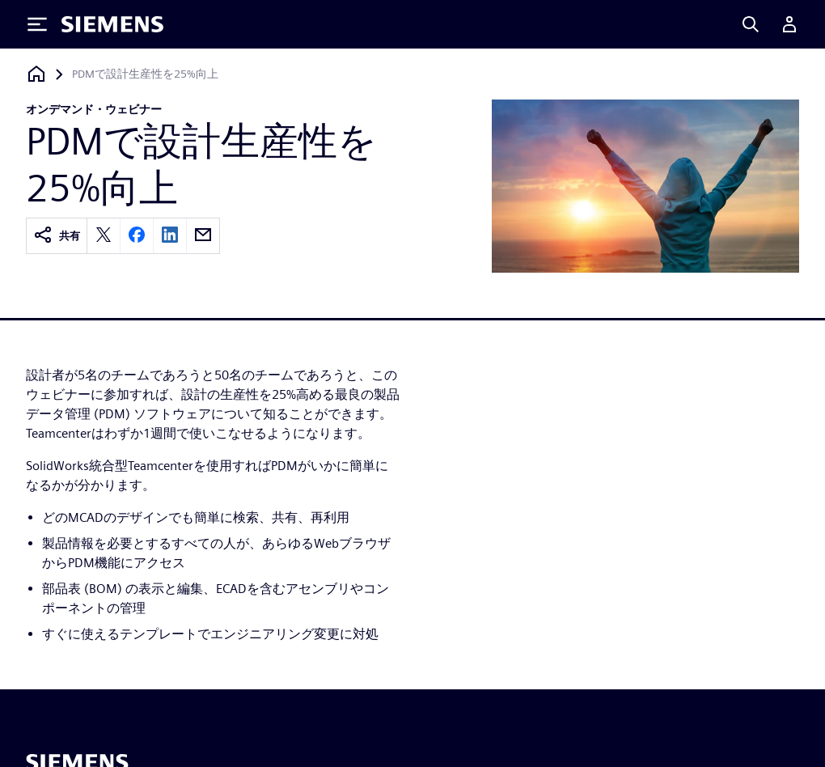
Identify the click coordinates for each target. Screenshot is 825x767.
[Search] (750, 24)
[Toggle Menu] (37, 24)
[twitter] (103, 235)
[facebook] (137, 235)
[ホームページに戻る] (36, 74)
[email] (203, 235)
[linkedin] (170, 235)
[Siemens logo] (112, 24)
